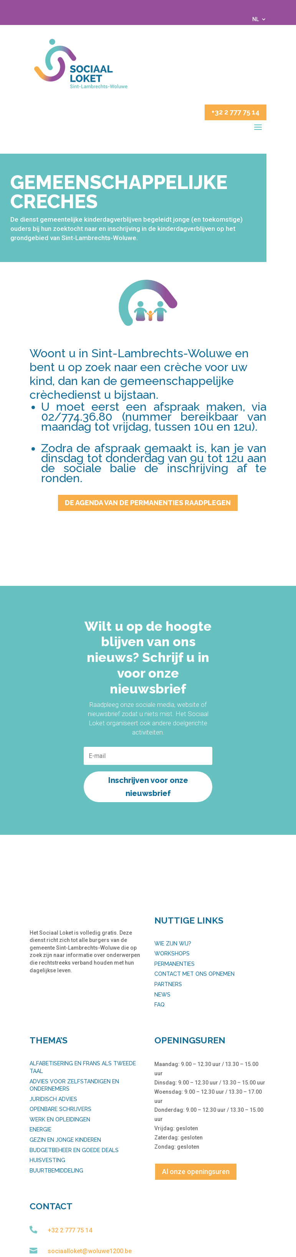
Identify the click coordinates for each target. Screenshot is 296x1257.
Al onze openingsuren (196, 1171)
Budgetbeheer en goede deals (74, 1150)
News (162, 995)
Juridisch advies (53, 1099)
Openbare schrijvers (60, 1109)
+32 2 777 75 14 (236, 112)
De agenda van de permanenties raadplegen (148, 503)
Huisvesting (47, 1160)
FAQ (159, 1005)
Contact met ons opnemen (194, 974)
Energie (40, 1129)
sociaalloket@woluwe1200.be (90, 1251)
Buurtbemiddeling (56, 1170)
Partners (168, 984)
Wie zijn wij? (172, 943)
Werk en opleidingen (60, 1119)
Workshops (172, 953)
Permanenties (174, 964)
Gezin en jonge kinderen (65, 1140)
